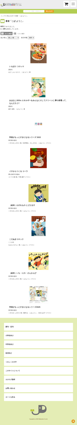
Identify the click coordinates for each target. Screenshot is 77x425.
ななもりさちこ (13, 245)
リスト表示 (19, 33)
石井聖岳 (25, 143)
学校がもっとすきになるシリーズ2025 (24, 307)
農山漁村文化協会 (14, 174)
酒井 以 (25, 313)
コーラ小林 (11, 177)
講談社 (10, 69)
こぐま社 (11, 242)
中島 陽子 (22, 177)
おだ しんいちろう (14, 72)
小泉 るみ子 (41, 313)
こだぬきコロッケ (16, 239)
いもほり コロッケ (16, 66)
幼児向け (9, 353)
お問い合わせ (10, 388)
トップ (3, 16)
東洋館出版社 (12, 140)
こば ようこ (25, 72)
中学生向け (10, 344)
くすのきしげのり (14, 143)
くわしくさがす (11, 362)
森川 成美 (11, 109)
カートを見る (10, 397)
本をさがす (49, 11)
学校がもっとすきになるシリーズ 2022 (25, 137)
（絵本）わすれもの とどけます (22, 205)
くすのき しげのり (14, 313)
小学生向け (10, 335)
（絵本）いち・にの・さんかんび (22, 273)
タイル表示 (6, 33)
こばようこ (41, 143)
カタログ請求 (10, 379)
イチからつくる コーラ (18, 171)
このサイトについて (13, 371)
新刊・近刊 (10, 327)
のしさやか (33, 143)
